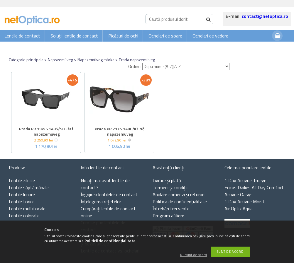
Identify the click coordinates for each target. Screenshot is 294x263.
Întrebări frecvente (171, 208)
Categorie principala (26, 60)
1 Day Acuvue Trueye (245, 180)
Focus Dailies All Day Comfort (254, 187)
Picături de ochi (123, 35)
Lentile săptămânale (29, 187)
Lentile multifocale (27, 208)
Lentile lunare (22, 194)
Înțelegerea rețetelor (101, 201)
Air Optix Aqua (238, 208)
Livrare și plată (167, 180)
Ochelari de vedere (210, 35)
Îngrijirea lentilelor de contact (109, 194)
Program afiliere (168, 215)
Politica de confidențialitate (180, 201)
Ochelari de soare (165, 35)
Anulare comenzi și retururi (179, 194)
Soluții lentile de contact (74, 35)
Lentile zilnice (22, 180)
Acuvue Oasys (238, 194)
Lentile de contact (22, 35)
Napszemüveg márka (95, 60)
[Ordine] (185, 66)
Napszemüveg (60, 60)
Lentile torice (22, 201)
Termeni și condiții (170, 187)
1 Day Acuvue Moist (244, 201)
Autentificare (253, 47)
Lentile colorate (24, 215)
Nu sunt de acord (193, 255)
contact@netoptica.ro (265, 16)
